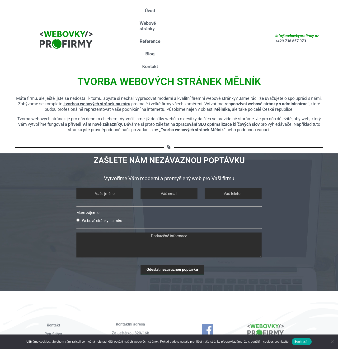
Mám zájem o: (88, 169)
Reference (206, 10)
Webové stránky (172, 10)
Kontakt (185, 23)
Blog (166, 23)
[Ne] (332, 341)
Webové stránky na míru (99, 177)
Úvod (144, 10)
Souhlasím (301, 341)
